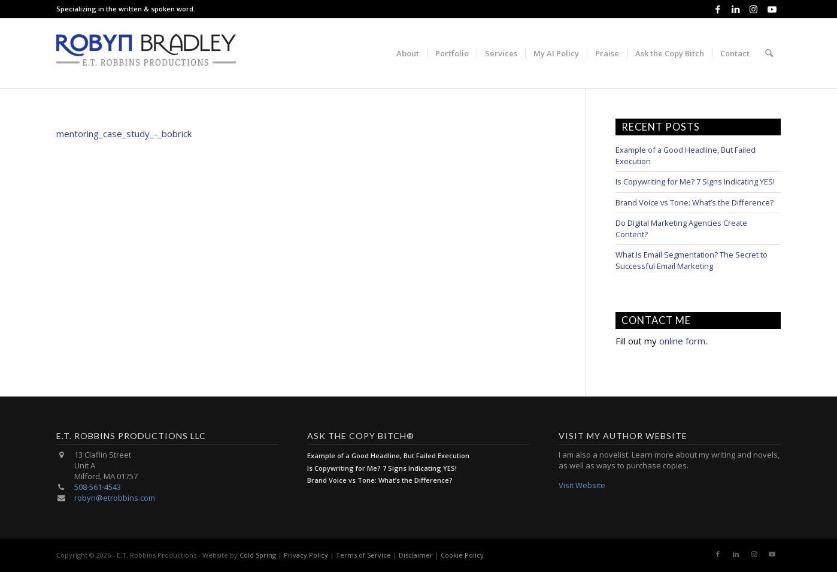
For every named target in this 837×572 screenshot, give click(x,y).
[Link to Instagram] (753, 9)
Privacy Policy (306, 554)
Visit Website (582, 485)
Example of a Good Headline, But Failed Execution (388, 455)
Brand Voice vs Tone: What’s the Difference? (694, 202)
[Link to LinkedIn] (735, 9)
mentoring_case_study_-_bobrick (124, 134)
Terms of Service (363, 554)
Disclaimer (416, 554)
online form (682, 341)
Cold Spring (257, 554)
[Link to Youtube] (772, 9)
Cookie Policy (462, 554)
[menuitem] (408, 53)
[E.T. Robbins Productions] (146, 53)
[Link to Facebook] (717, 9)
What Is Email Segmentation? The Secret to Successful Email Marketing (691, 260)
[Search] (769, 53)
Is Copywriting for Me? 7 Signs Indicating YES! (695, 181)
